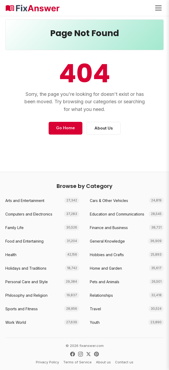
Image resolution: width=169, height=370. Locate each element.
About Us (103, 128)
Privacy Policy (47, 362)
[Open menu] (158, 7)
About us (103, 362)
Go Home (65, 127)
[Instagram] (80, 354)
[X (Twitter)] (88, 354)
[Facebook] (72, 354)
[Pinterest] (96, 354)
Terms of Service (77, 362)
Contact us (124, 362)
